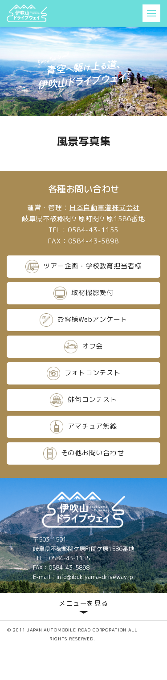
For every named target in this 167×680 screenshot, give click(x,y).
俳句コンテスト (83, 400)
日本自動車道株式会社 (104, 207)
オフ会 (83, 346)
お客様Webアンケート (83, 320)
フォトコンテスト (84, 373)
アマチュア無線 (83, 426)
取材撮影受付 (83, 293)
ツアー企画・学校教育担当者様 (83, 266)
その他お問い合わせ (83, 453)
